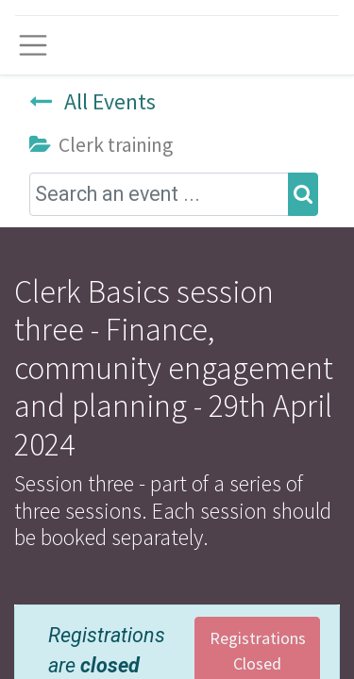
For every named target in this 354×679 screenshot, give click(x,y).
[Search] (303, 194)
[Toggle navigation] (33, 45)
